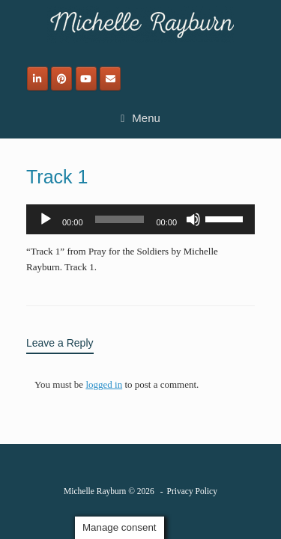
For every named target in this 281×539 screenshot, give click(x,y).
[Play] (45, 219)
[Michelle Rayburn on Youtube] (86, 79)
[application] (140, 219)
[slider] (120, 219)
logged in (103, 384)
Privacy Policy (192, 491)
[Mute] (193, 219)
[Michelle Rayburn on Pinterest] (61, 79)
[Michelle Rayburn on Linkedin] (37, 79)
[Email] (110, 79)
